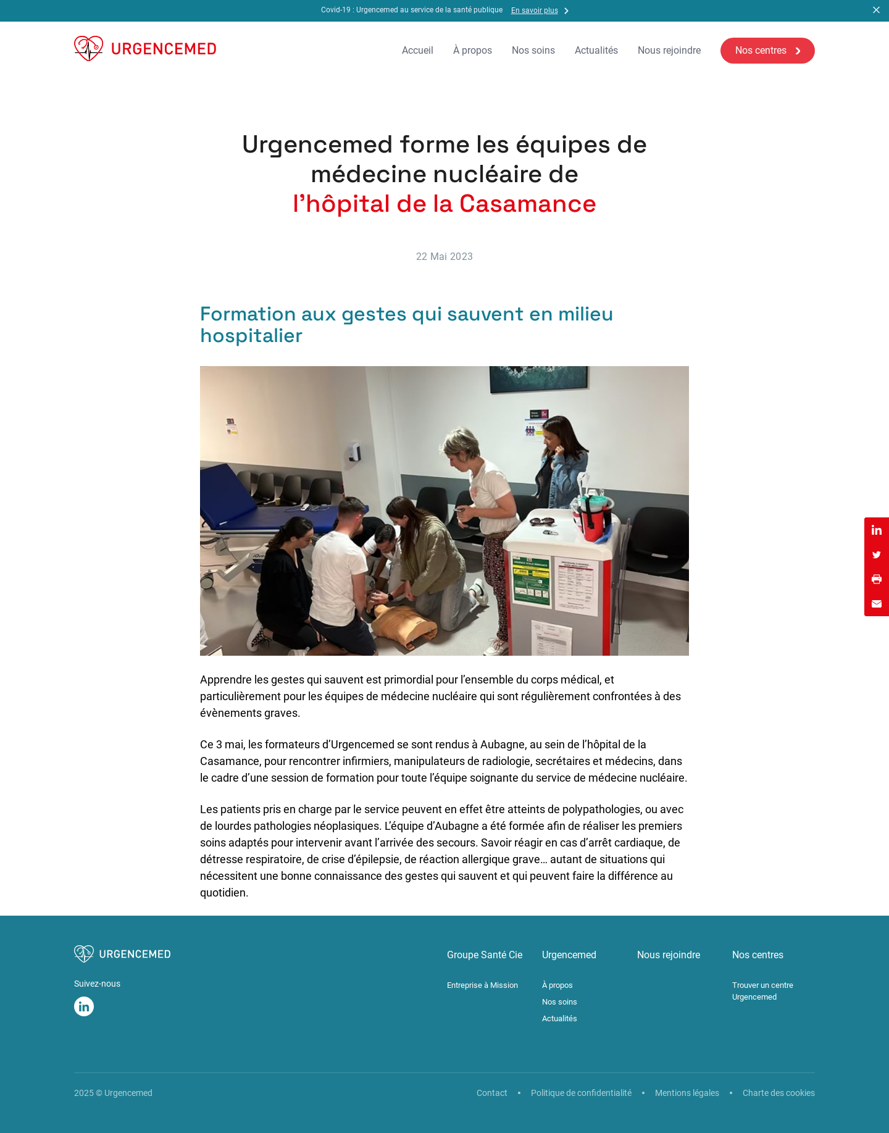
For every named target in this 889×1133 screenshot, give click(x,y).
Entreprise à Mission (482, 985)
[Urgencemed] (145, 51)
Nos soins (533, 50)
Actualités (596, 50)
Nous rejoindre (669, 50)
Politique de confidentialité (581, 1093)
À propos (472, 50)
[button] (876, 11)
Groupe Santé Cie (484, 955)
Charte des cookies (779, 1093)
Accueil (417, 50)
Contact (492, 1093)
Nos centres (761, 50)
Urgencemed (569, 955)
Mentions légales (687, 1093)
